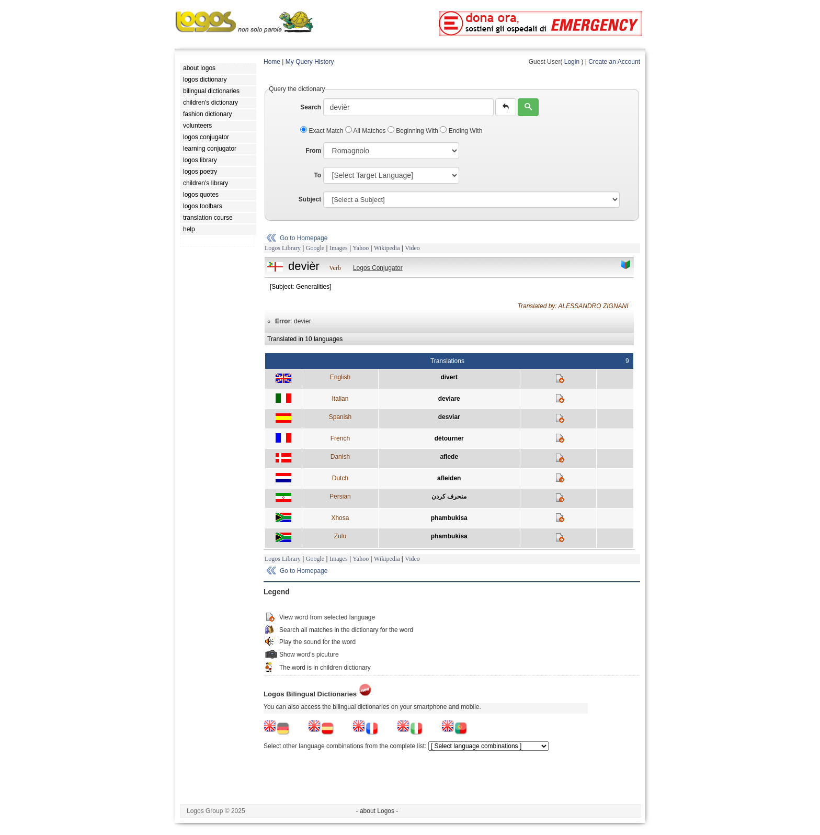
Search (310, 107)
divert (449, 377)
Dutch (340, 478)
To (317, 175)
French (340, 438)
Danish (340, 456)
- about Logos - (377, 811)
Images (338, 248)
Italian (340, 398)
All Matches (366, 130)
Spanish (340, 417)
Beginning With (414, 130)
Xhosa (340, 518)
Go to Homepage (303, 238)
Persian (340, 496)
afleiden (449, 478)
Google (315, 248)
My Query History (310, 61)
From (313, 150)
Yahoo (360, 248)
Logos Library (283, 248)
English (340, 377)
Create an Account (614, 61)
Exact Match (322, 130)
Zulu (340, 536)
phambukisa (449, 518)
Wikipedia (387, 248)
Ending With (461, 130)
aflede (449, 456)
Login (571, 61)
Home (272, 61)
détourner (449, 438)
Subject (310, 199)
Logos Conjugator (378, 268)
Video (412, 248)
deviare (449, 398)
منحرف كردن (448, 496)
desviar (449, 417)
